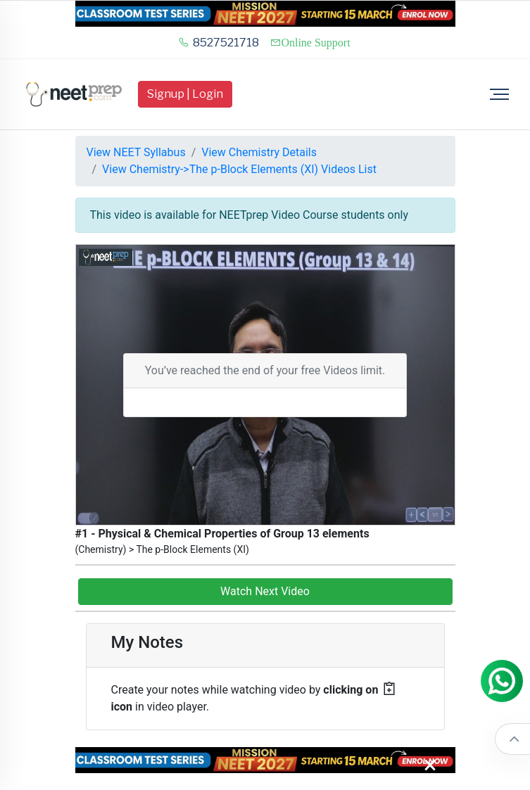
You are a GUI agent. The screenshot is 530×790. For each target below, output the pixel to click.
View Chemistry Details (259, 152)
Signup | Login (185, 94)
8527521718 (218, 42)
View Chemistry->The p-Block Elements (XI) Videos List (239, 169)
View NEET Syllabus (136, 152)
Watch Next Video (265, 591)
